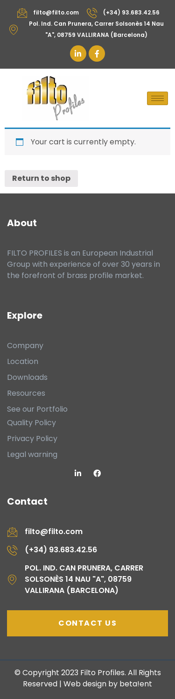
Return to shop (41, 178)
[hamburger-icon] (157, 98)
